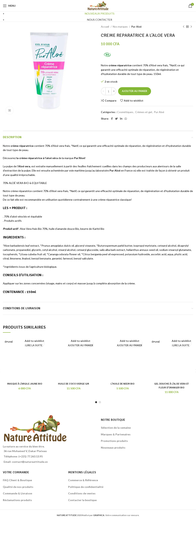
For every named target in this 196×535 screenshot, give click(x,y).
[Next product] (191, 27)
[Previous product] (183, 27)
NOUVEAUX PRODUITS (99, 13)
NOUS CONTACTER (99, 19)
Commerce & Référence (83, 480)
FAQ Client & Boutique (17, 480)
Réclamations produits (17, 500)
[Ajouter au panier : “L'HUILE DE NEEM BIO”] (129, 345)
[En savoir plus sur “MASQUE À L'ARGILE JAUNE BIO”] (33, 345)
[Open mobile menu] (9, 6)
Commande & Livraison (17, 493)
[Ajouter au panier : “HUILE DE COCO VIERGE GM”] (80, 345)
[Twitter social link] (116, 118)
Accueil (105, 26)
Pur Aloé (136, 26)
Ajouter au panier (134, 91)
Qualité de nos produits (18, 486)
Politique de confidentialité (85, 486)
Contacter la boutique (82, 500)
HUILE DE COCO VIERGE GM (73, 383)
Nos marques (120, 26)
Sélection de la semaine (116, 427)
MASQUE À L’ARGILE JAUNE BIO (24, 383)
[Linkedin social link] (121, 118)
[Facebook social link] (112, 118)
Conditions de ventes (82, 493)
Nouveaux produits (113, 447)
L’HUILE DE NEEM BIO (122, 383)
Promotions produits (114, 440)
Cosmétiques (125, 112)
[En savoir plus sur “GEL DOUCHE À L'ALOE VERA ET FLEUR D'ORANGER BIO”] (180, 345)
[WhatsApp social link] (125, 118)
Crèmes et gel (143, 112)
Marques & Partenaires (116, 434)
